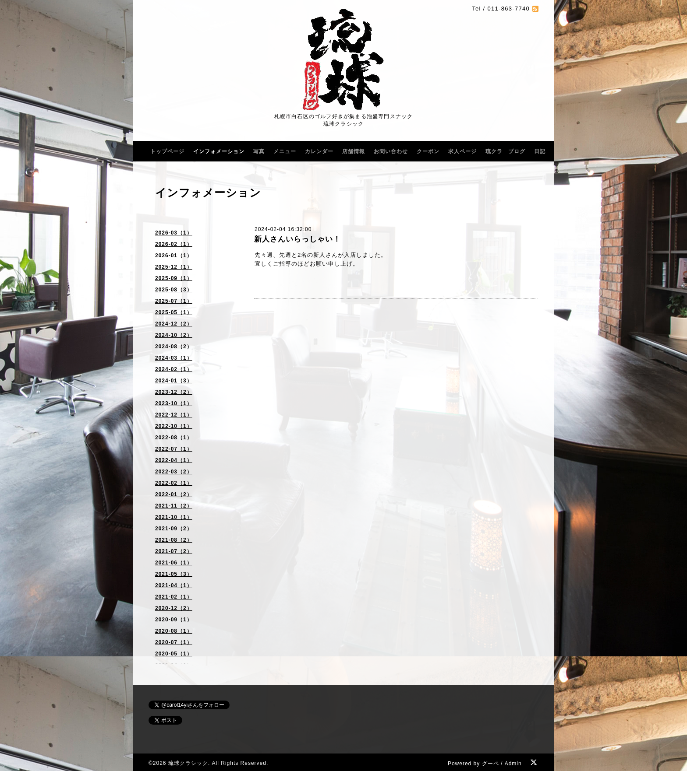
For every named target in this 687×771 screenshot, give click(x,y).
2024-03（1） (173, 358)
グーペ (490, 763)
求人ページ (462, 151)
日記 (539, 151)
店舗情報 (353, 151)
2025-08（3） (173, 290)
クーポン (428, 151)
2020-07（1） (173, 642)
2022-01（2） (173, 494)
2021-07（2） (173, 551)
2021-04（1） (173, 585)
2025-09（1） (173, 278)
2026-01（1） (173, 255)
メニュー (284, 151)
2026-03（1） (173, 233)
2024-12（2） (173, 324)
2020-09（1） (173, 620)
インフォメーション (218, 151)
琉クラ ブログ (505, 151)
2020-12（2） (173, 608)
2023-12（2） (173, 392)
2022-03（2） (173, 472)
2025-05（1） (173, 312)
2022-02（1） (173, 483)
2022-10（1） (173, 426)
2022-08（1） (173, 438)
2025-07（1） (173, 301)
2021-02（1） (173, 597)
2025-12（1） (173, 267)
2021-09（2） (173, 529)
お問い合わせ (391, 151)
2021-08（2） (173, 540)
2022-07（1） (173, 449)
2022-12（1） (173, 415)
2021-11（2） (173, 506)
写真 (259, 151)
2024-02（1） (173, 369)
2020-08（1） (173, 631)
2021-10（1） (173, 517)
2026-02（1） (173, 244)
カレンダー (319, 151)
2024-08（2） (173, 346)
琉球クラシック (188, 763)
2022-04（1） (173, 460)
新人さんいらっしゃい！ (297, 239)
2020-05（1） (173, 654)
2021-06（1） (173, 563)
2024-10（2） (173, 335)
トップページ (167, 151)
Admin (513, 763)
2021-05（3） (173, 574)
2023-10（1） (173, 403)
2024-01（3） (173, 381)
